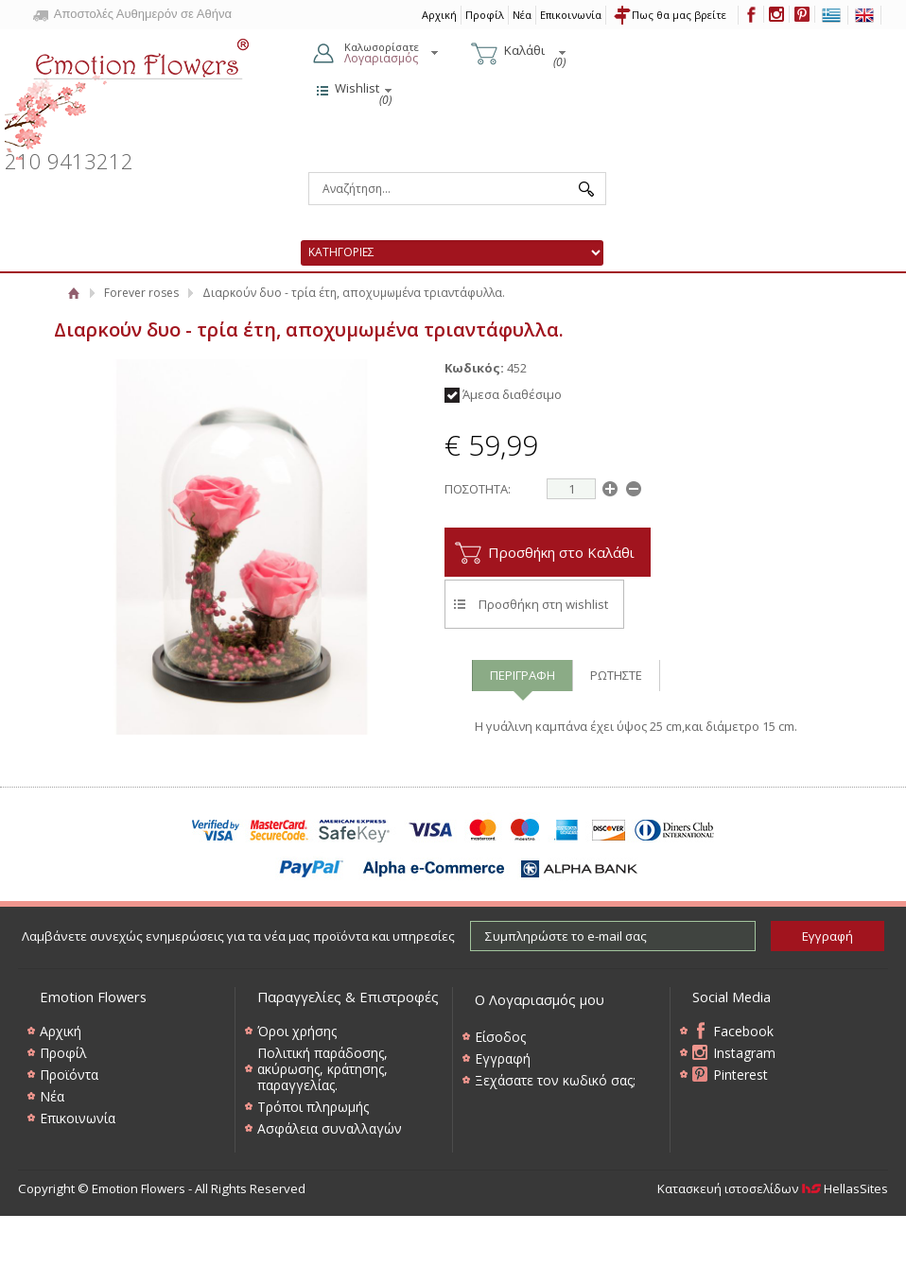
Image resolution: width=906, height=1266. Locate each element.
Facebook (743, 1031)
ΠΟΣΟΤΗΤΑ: (477, 488)
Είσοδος (500, 1037)
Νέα (522, 15)
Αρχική (439, 15)
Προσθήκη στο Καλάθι (561, 552)
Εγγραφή (503, 1058)
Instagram (744, 1053)
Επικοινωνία (570, 15)
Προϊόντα (69, 1075)
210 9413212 (69, 161)
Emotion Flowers (128, 93)
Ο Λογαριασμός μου (539, 999)
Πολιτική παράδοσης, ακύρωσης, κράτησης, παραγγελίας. (322, 1069)
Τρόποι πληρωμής (313, 1107)
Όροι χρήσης (297, 1031)
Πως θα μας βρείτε (679, 15)
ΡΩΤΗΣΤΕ (616, 675)
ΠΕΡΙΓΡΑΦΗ (522, 675)
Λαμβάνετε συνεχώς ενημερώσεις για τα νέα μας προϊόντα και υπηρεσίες (238, 936)
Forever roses (141, 293)
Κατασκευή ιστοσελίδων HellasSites (772, 1188)
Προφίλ (484, 15)
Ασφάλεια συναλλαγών (329, 1128)
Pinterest (740, 1075)
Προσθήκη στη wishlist (543, 604)
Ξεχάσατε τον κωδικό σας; (555, 1080)
